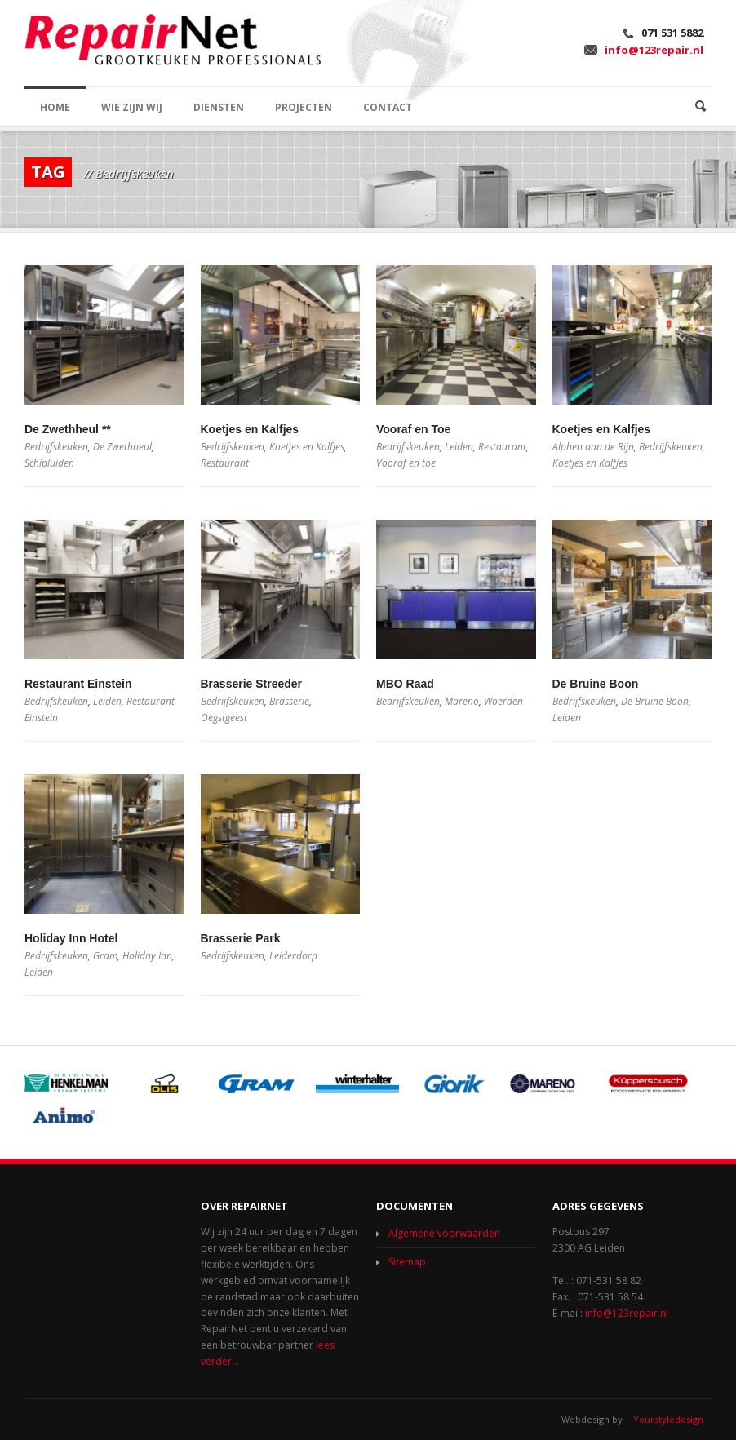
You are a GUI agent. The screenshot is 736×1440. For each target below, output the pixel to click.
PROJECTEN (303, 107)
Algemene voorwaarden (444, 1233)
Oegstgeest (224, 717)
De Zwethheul (122, 447)
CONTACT (387, 107)
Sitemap (407, 1262)
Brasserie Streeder (252, 683)
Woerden (503, 701)
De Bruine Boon (595, 683)
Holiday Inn (147, 956)
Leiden (459, 447)
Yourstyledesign (668, 1419)
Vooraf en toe (406, 463)
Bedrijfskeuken (56, 447)
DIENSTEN (218, 107)
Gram (105, 956)
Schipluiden (49, 463)
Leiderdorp (293, 956)
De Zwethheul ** (67, 429)
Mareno (462, 701)
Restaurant (225, 463)
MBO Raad (405, 683)
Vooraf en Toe (413, 429)
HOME (55, 107)
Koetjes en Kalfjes (250, 429)
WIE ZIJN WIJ (131, 107)
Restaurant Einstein (77, 683)
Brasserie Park (241, 938)
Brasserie (289, 701)
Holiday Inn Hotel (70, 938)
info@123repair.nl (654, 49)
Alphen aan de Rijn (593, 447)
